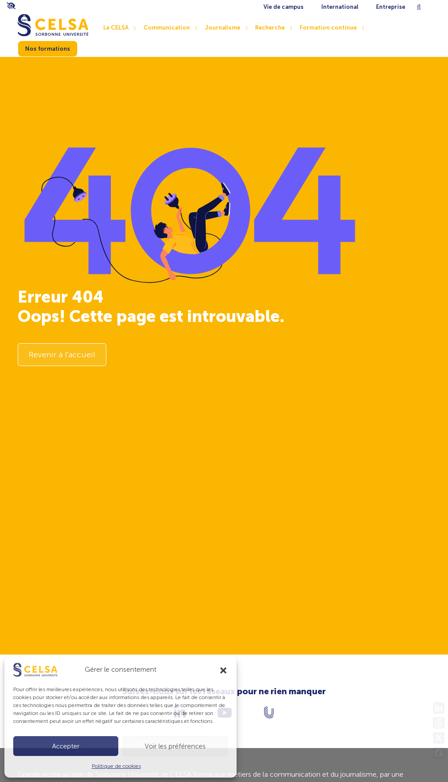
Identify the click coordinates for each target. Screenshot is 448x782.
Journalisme (222, 27)
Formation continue (328, 27)
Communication (166, 27)
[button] (223, 669)
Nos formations (47, 48)
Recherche (270, 27)
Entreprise (390, 7)
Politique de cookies (116, 766)
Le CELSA (115, 27)
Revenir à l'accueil (62, 354)
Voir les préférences (175, 746)
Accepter (65, 746)
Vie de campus (284, 7)
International (339, 7)
